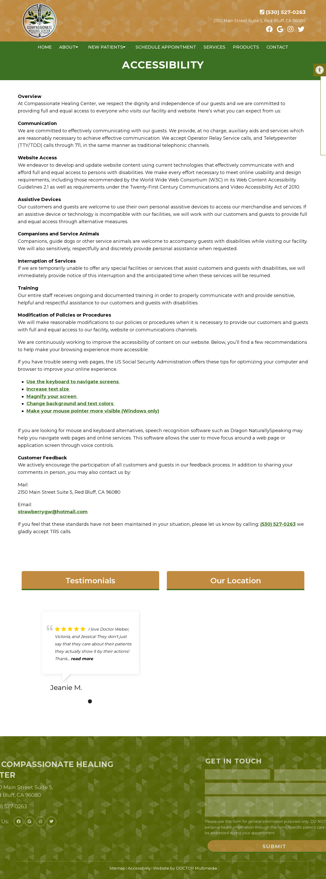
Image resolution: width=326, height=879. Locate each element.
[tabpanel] (90, 653)
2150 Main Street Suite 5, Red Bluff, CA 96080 (259, 20)
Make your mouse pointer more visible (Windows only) (92, 411)
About (67, 47)
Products (246, 47)
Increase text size (48, 389)
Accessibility (139, 868)
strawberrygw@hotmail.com (53, 512)
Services (214, 47)
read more (82, 658)
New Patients (105, 47)
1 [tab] (90, 701)
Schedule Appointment (165, 47)
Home (45, 47)
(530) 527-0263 (286, 12)
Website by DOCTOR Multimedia (185, 868)
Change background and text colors (70, 403)
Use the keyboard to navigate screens (73, 382)
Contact (277, 47)
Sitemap (117, 868)
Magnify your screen (52, 396)
